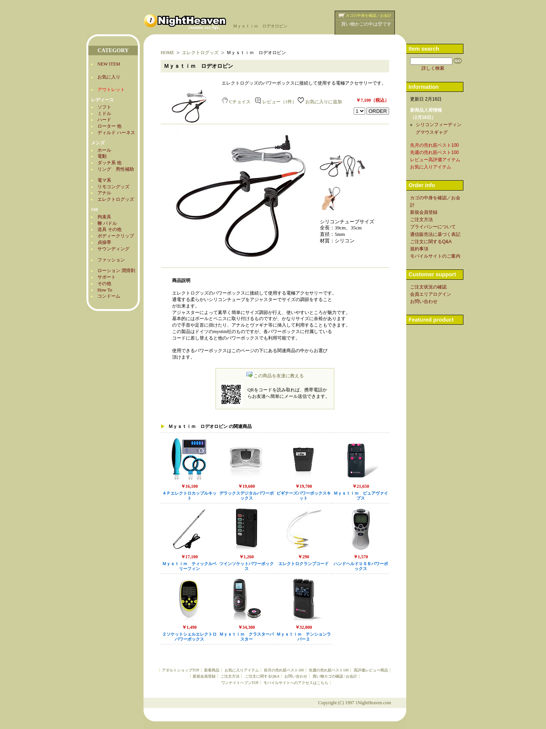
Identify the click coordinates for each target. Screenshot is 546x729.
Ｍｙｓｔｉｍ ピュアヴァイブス (361, 495)
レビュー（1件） (276, 101)
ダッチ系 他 (109, 162)
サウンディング (113, 249)
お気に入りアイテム (242, 670)
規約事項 (419, 249)
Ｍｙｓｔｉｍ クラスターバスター (246, 636)
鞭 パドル (107, 223)
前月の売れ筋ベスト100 (283, 670)
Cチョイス (236, 101)
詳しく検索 (432, 68)
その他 (104, 283)
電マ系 (104, 180)
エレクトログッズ (115, 199)
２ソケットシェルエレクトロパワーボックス (189, 636)
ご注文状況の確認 (428, 287)
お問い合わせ (295, 676)
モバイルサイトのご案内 (435, 256)
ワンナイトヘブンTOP (240, 683)
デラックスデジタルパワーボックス (246, 495)
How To (104, 290)
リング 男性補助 (115, 169)
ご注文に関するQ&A (262, 676)
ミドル (104, 113)
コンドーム (108, 296)
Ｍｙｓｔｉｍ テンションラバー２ (303, 636)
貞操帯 (104, 242)
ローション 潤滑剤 (116, 270)
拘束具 (104, 217)
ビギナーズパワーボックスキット (303, 495)
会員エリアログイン (430, 294)
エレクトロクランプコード (303, 564)
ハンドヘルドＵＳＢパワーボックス (361, 566)
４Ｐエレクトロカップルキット (189, 495)
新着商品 (211, 670)
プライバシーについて (433, 226)
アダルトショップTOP (180, 670)
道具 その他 (109, 229)
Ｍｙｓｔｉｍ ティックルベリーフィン (189, 566)
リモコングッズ (113, 186)
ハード (104, 119)
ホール (104, 150)
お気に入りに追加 (320, 101)
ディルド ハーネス (116, 132)
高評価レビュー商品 (371, 670)
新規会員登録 (204, 676)
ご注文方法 (229, 676)
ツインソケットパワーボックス (246, 566)
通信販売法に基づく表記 (435, 234)
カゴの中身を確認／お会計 (368, 15)
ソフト (104, 107)
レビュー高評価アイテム (435, 159)
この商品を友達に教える (275, 375)
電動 (102, 156)
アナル (104, 192)
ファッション (111, 260)
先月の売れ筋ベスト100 (434, 145)
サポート (106, 277)
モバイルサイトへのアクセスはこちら (295, 683)
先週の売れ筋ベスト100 (328, 670)
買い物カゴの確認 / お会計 (335, 676)
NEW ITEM (108, 64)
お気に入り (108, 77)
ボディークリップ (115, 236)
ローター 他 (109, 126)
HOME (167, 52)
